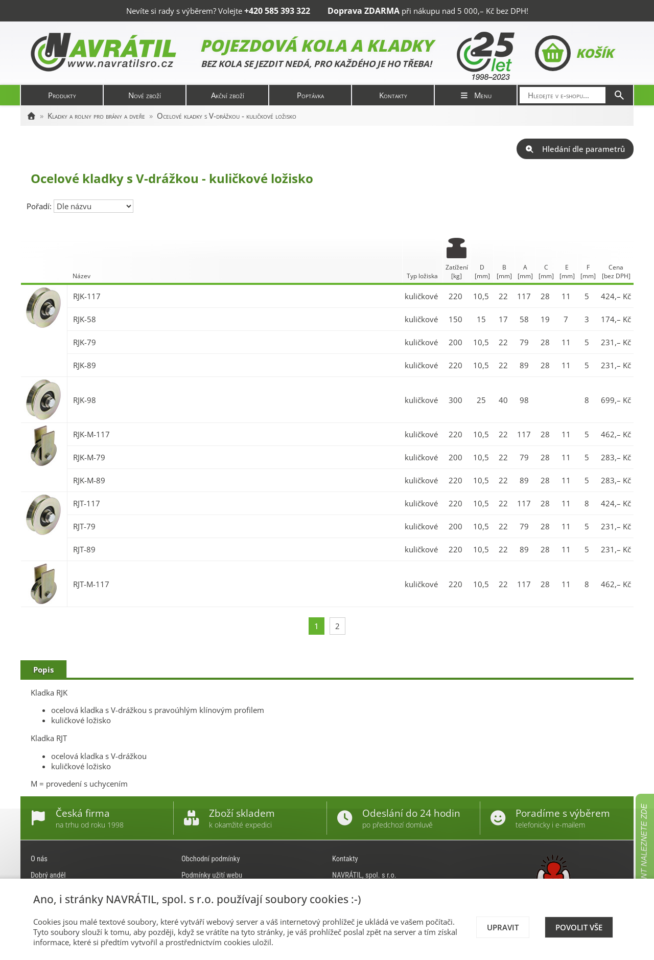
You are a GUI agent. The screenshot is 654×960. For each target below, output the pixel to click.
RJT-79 (84, 526)
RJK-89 (84, 365)
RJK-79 (84, 342)
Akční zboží (227, 95)
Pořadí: (40, 206)
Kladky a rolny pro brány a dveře (96, 115)
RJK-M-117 (91, 434)
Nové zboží (144, 95)
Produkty (62, 95)
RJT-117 (86, 503)
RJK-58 (84, 319)
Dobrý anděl (48, 875)
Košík (574, 53)
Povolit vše (578, 927)
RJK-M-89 (89, 480)
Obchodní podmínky (210, 858)
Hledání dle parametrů (575, 149)
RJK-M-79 (89, 457)
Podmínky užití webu (211, 875)
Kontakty (393, 95)
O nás (39, 858)
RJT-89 (84, 549)
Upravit (503, 927)
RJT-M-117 (91, 584)
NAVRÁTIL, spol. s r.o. (364, 875)
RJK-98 (84, 400)
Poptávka (310, 95)
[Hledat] (619, 95)
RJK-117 (87, 296)
